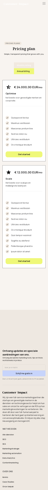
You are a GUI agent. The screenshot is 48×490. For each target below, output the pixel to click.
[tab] (24, 65)
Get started (24, 154)
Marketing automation (12, 453)
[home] (15, 2)
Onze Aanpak (8, 486)
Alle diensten (8, 434)
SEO (4, 439)
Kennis (5, 477)
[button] (43, 3)
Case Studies (8, 482)
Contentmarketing (10, 462)
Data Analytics (8, 458)
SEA (4, 444)
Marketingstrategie (10, 448)
